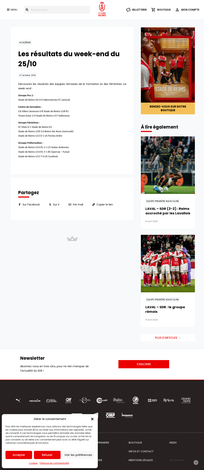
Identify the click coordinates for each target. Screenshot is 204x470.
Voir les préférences (78, 455)
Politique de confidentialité (54, 463)
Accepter (19, 455)
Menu (14, 10)
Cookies (33, 463)
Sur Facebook (31, 204)
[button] (92, 419)
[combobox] (57, 10)
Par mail (78, 204)
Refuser (47, 455)
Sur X (56, 204)
